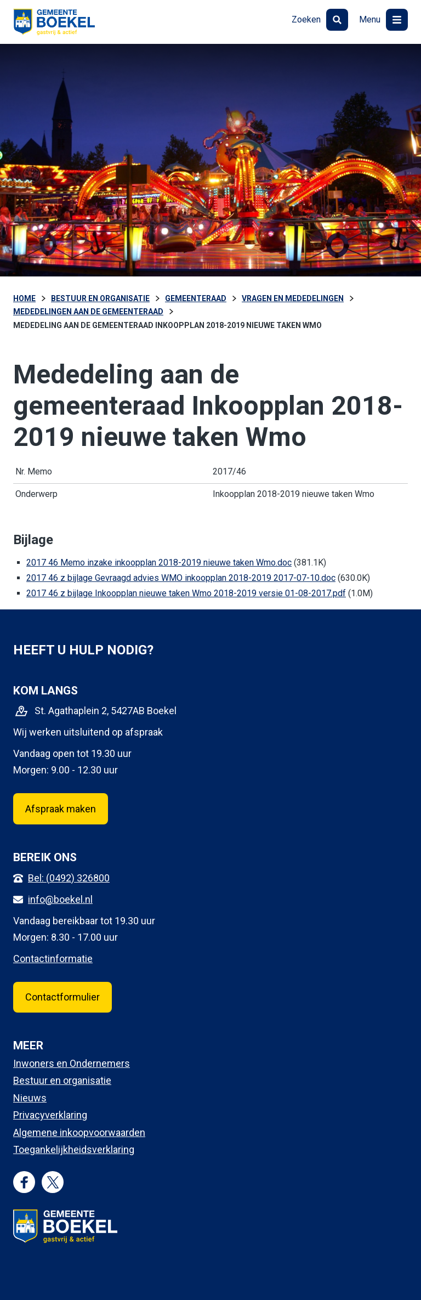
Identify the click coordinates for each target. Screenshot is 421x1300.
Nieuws (30, 1098)
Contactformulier (62, 997)
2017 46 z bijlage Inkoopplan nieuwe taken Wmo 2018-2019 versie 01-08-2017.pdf (186, 593)
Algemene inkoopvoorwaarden (79, 1132)
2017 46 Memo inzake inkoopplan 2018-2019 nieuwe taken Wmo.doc (159, 562)
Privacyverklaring (50, 1115)
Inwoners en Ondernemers (71, 1063)
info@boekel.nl (60, 899)
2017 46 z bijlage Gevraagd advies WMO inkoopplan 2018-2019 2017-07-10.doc (180, 578)
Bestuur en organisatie (62, 1080)
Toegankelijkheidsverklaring (73, 1149)
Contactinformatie (53, 958)
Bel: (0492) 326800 (69, 878)
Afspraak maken (60, 809)
